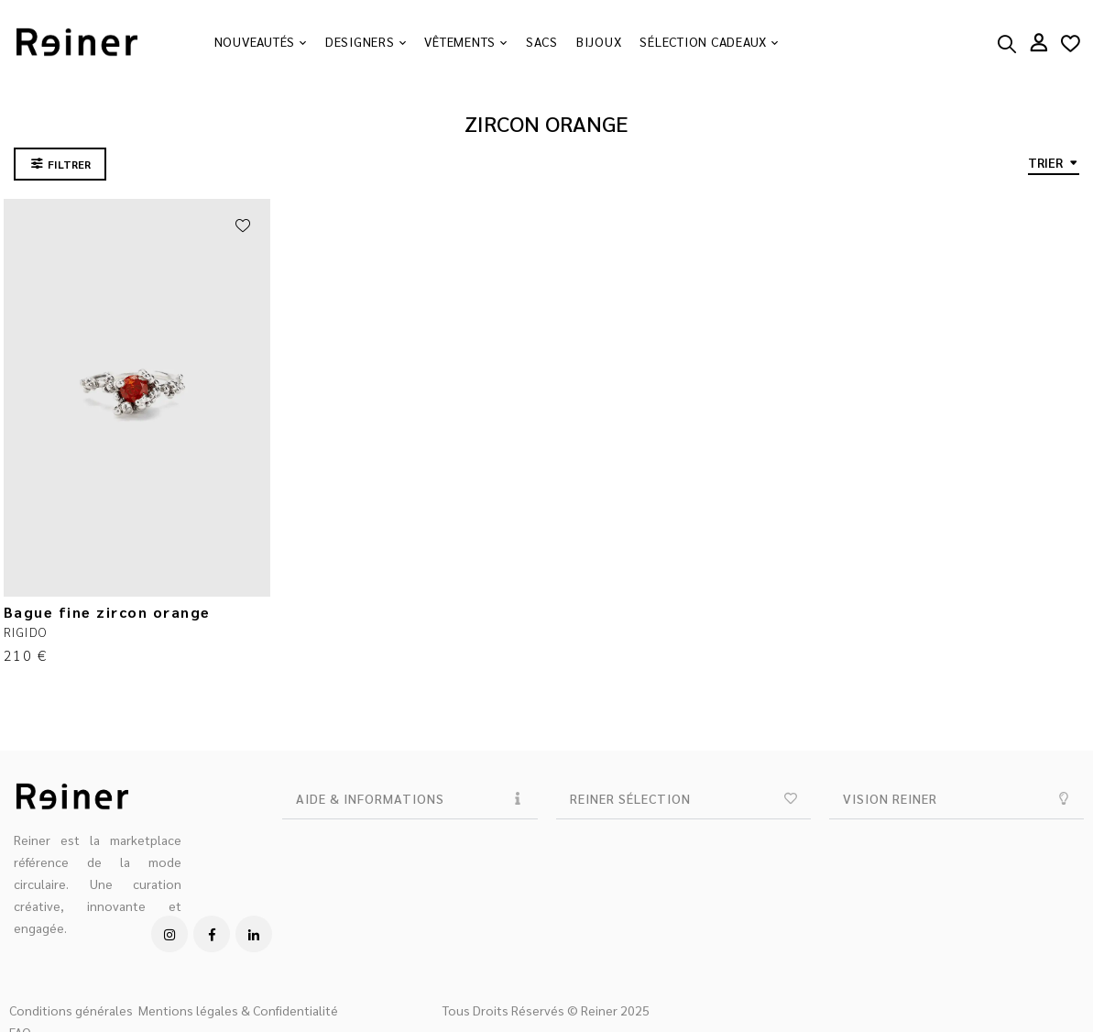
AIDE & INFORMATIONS (370, 798)
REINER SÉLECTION (630, 798)
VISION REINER (890, 798)
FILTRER (69, 164)
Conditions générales (71, 1010)
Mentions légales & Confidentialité (238, 1010)
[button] (409, 798)
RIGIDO (26, 631)
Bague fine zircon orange (107, 611)
